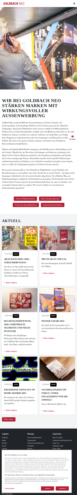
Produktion (30, 446)
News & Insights (58, 437)
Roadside (5, 437)
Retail (4, 440)
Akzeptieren (62, 488)
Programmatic (31, 440)
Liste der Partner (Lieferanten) (13, 483)
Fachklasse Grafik (58, 446)
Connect (4, 449)
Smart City (56, 443)
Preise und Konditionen (34, 437)
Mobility (4, 443)
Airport (4, 446)
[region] (37, 471)
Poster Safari (56, 449)
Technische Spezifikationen (35, 443)
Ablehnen (47, 488)
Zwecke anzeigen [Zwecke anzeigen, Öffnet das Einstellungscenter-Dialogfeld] (9, 488)
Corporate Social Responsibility (62, 440)
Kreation (29, 449)
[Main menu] (52, 3)
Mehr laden (8, 419)
